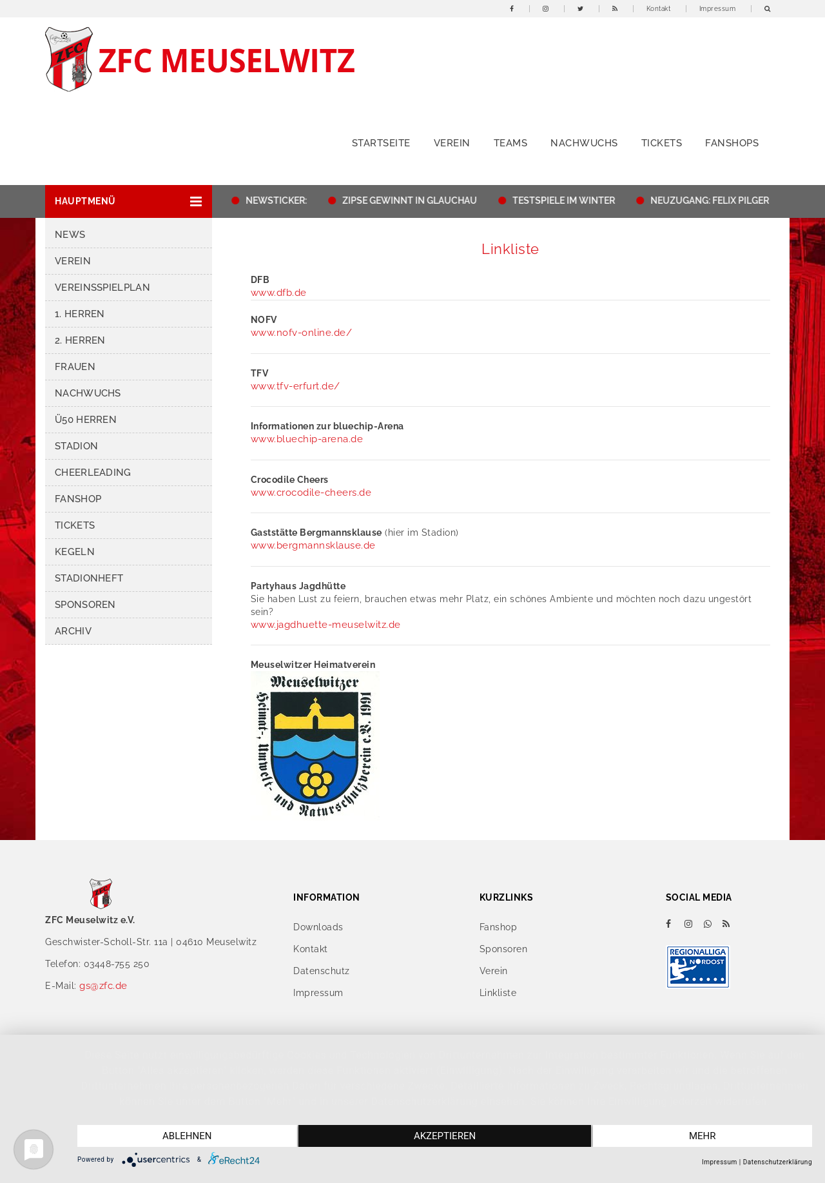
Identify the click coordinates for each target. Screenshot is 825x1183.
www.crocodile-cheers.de (311, 492)
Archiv (73, 631)
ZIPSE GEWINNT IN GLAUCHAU (413, 200)
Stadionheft (89, 578)
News (70, 234)
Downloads (318, 927)
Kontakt (658, 8)
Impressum (717, 8)
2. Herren (80, 340)
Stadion (76, 446)
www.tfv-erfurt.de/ (295, 386)
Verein (452, 143)
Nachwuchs (584, 143)
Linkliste (498, 993)
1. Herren (80, 314)
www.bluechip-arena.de (307, 439)
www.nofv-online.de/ (302, 332)
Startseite (381, 143)
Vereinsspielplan (102, 287)
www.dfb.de (279, 292)
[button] (128, 201)
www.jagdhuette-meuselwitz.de (326, 625)
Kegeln (75, 552)
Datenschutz (321, 971)
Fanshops (732, 143)
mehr (702, 1136)
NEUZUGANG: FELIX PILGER (713, 200)
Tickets (662, 143)
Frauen (75, 367)
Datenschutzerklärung (777, 1162)
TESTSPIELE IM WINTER (567, 200)
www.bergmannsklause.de (313, 545)
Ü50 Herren (86, 419)
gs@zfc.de (103, 986)
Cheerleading (93, 472)
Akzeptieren (445, 1136)
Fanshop (78, 499)
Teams (511, 143)
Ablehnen (186, 1136)
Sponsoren (85, 605)
